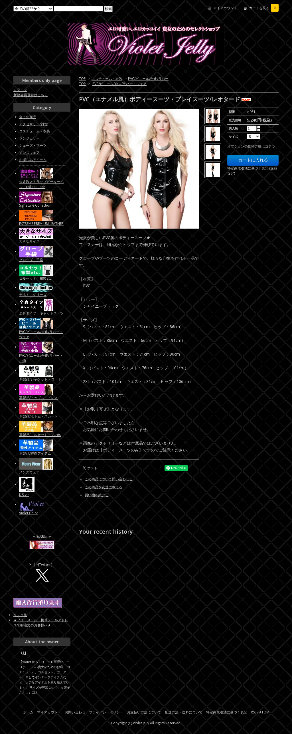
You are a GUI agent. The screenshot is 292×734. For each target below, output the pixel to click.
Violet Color (28, 513)
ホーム (28, 712)
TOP (82, 78)
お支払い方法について (144, 712)
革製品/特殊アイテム (35, 453)
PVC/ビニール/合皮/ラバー (148, 78)
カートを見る (264, 7)
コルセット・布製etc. (35, 278)
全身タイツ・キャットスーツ (41, 313)
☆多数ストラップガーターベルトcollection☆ (41, 184)
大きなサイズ (29, 241)
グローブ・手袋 (31, 259)
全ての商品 (27, 116)
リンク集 (20, 614)
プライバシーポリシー (106, 712)
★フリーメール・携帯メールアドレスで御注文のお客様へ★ (40, 623)
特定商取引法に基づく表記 (226, 712)
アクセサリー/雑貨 (33, 124)
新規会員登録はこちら (30, 94)
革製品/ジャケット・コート (40, 379)
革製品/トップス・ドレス (38, 397)
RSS (253, 712)
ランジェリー (29, 138)
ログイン (20, 89)
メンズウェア (29, 152)
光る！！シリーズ (32, 294)
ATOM (264, 712)
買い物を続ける (97, 495)
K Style (24, 494)
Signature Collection (35, 205)
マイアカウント (225, 7)
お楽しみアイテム (32, 159)
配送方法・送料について (183, 712)
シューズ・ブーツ (32, 145)
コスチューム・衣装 (107, 78)
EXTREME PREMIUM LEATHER (41, 223)
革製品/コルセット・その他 (40, 434)
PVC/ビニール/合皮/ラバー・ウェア (119, 83)
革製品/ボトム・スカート (38, 416)
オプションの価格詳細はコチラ (251, 146)
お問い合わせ (75, 712)
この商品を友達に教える (103, 487)
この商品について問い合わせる (109, 479)
